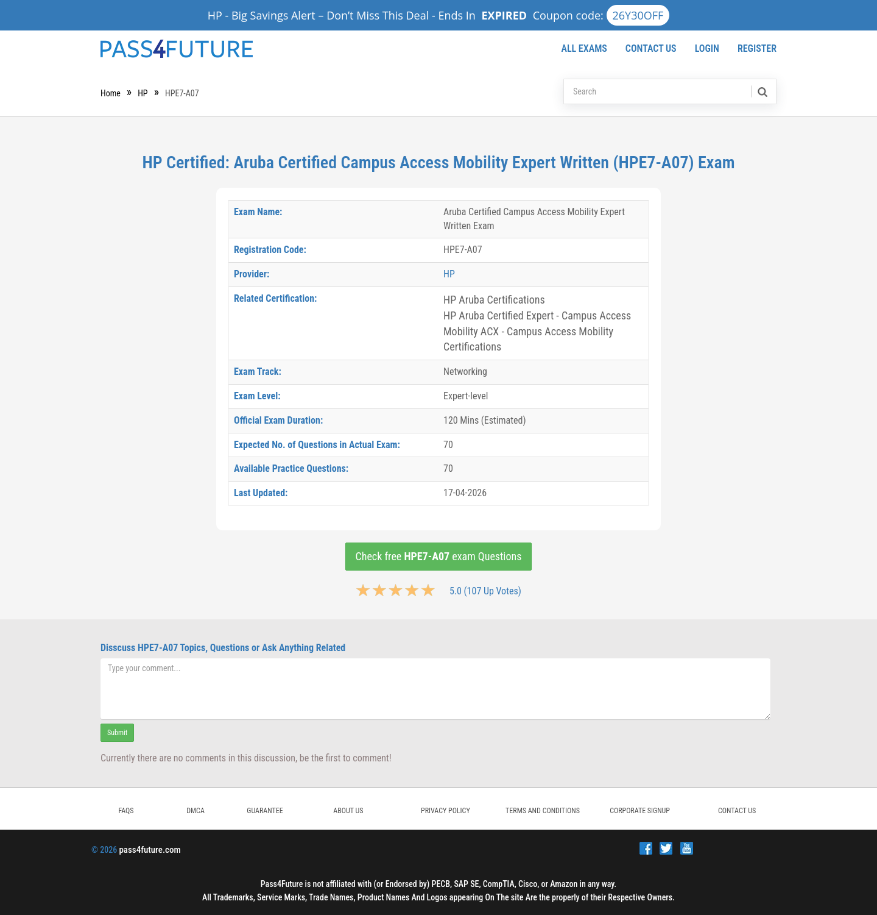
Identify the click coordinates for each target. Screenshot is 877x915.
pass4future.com (149, 849)
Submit (117, 732)
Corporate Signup (640, 810)
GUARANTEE (265, 810)
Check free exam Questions (439, 556)
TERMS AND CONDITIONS (542, 810)
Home (110, 93)
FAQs (125, 810)
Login (707, 48)
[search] (761, 91)
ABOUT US (348, 810)
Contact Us (651, 48)
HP (142, 93)
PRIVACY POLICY (445, 810)
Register (757, 48)
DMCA (195, 810)
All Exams (584, 48)
